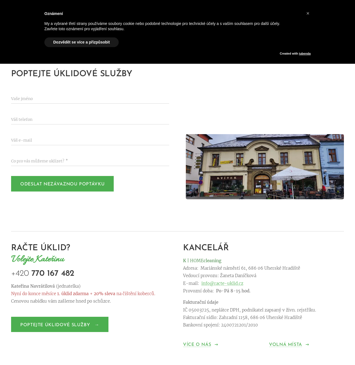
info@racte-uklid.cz (222, 283)
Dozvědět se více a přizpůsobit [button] (81, 42)
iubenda (305, 53)
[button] (307, 13)
